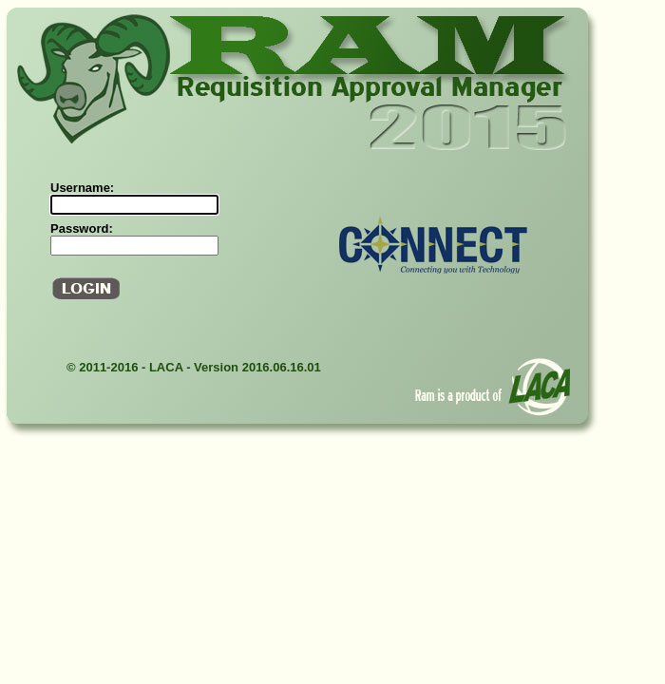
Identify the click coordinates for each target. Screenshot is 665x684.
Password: (81, 228)
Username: (82, 187)
